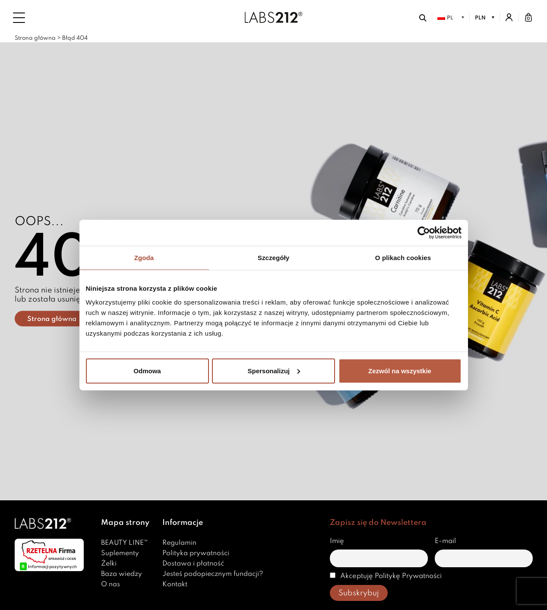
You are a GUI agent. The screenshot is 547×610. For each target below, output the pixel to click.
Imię (337, 541)
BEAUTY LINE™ (124, 543)
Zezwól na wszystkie (399, 370)
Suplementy (120, 553)
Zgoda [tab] (144, 257)
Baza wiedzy (121, 574)
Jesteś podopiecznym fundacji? (212, 574)
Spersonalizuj (273, 370)
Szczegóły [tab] (273, 257)
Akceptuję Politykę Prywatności (386, 576)
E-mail (445, 541)
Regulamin (179, 543)
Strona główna (35, 38)
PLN (480, 18)
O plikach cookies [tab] (403, 257)
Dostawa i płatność (193, 563)
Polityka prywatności (195, 553)
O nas (110, 584)
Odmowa (147, 370)
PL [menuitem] (450, 18)
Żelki (109, 563)
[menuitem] (450, 17)
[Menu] (19, 18)
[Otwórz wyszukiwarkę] (423, 17)
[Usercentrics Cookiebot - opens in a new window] (424, 232)
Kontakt (174, 584)
